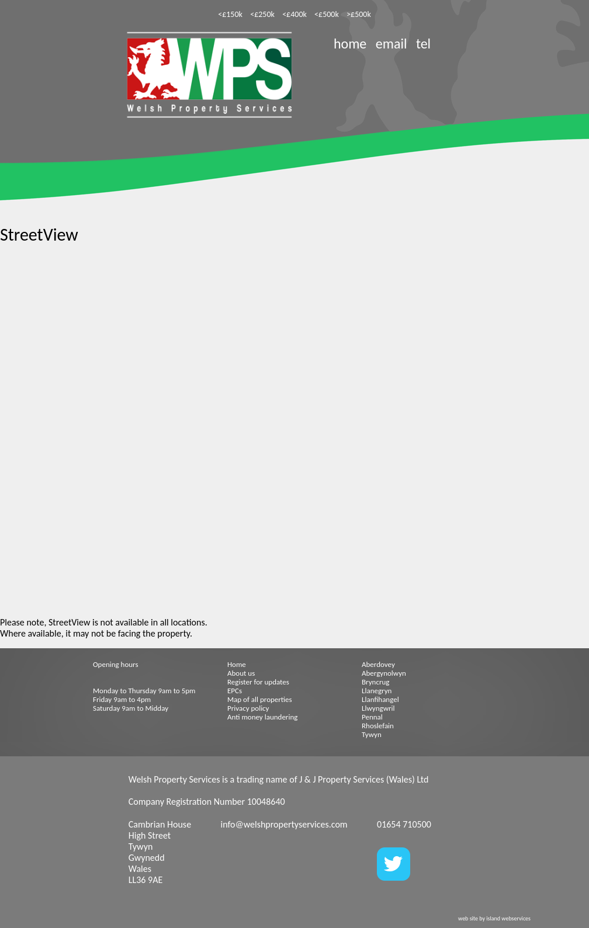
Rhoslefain (378, 725)
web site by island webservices (494, 918)
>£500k (359, 14)
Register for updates (258, 681)
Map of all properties (259, 699)
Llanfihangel (380, 699)
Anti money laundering (262, 716)
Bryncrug (375, 681)
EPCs (234, 690)
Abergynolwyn (384, 673)
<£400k (294, 14)
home (350, 43)
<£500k (326, 14)
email (391, 43)
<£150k (230, 14)
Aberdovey (378, 664)
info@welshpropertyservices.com (283, 824)
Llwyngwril (378, 708)
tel (423, 43)
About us (241, 673)
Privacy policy (248, 708)
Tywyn (372, 734)
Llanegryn (376, 690)
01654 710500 (404, 824)
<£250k (262, 14)
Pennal (372, 716)
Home (236, 664)
